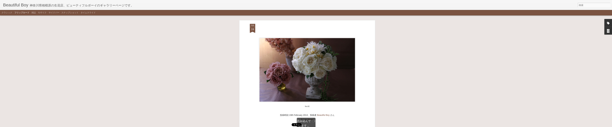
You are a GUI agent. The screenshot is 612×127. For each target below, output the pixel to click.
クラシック (7, 12)
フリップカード (21, 12)
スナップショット (69, 12)
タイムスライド (88, 12)
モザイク (42, 12)
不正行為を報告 (321, 125)
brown (311, 17)
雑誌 (34, 12)
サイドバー (54, 12)
